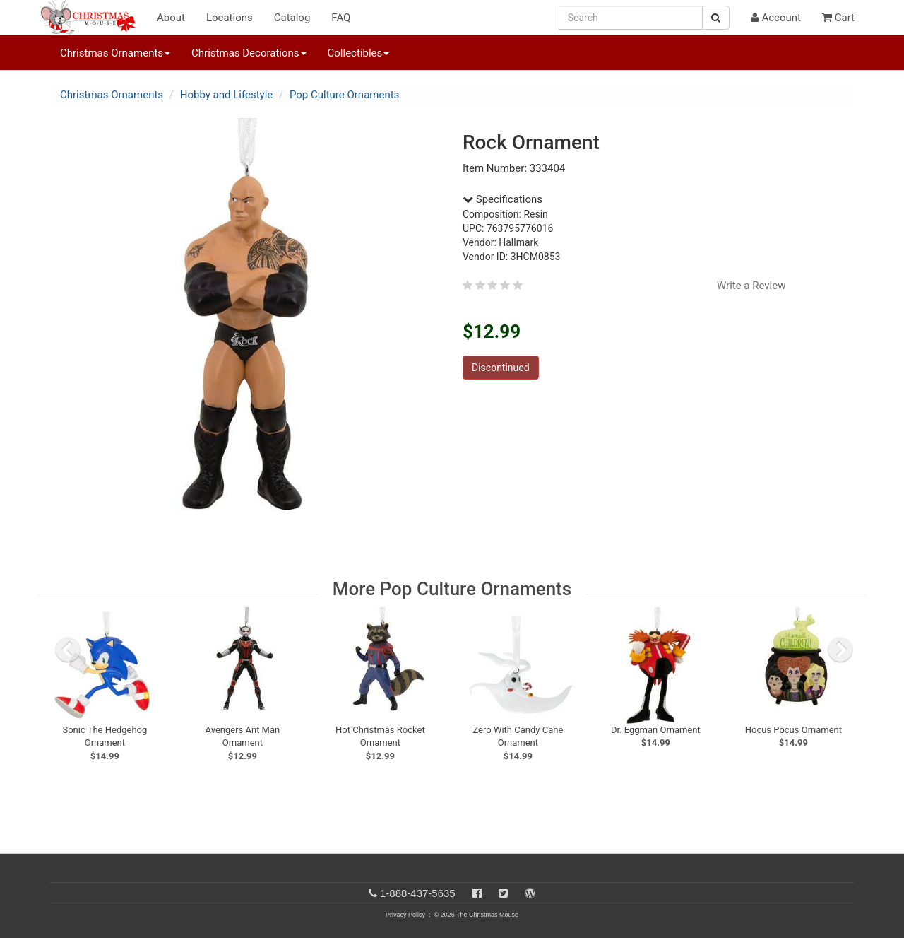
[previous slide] (68, 649)
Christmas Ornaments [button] (115, 53)
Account (776, 17)
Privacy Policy (405, 914)
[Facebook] (477, 893)
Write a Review (751, 285)
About (171, 17)
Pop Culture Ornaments (344, 94)
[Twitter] (503, 893)
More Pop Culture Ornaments (452, 588)
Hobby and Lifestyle (226, 94)
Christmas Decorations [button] (248, 53)
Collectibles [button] (359, 53)
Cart (838, 17)
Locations (229, 17)
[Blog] (530, 893)
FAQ (340, 17)
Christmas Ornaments (111, 94)
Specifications (502, 199)
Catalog (292, 17)
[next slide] (840, 649)
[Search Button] (716, 18)
